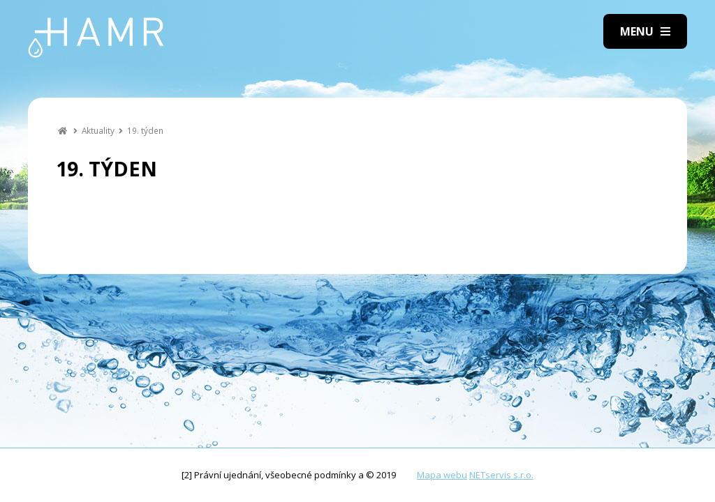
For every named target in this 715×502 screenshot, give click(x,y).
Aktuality (98, 130)
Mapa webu (442, 475)
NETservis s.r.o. (501, 475)
